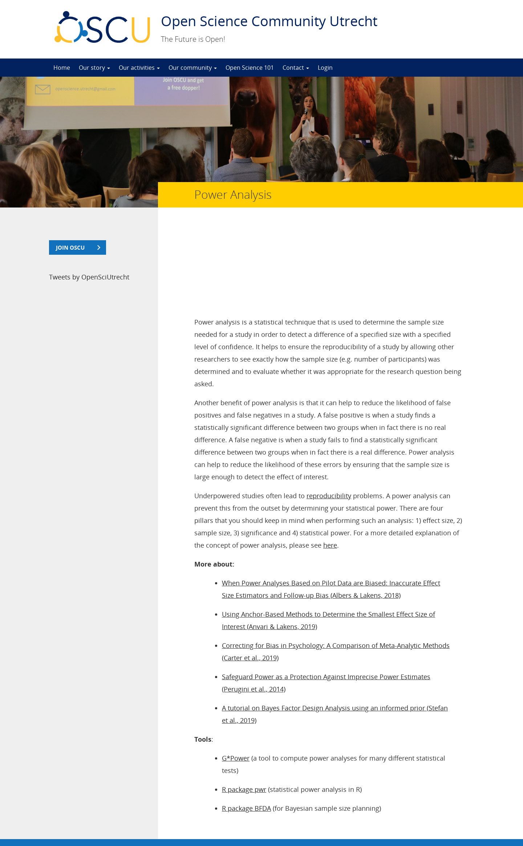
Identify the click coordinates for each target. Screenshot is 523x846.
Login (325, 68)
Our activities (139, 68)
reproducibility (329, 409)
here (330, 458)
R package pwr (244, 702)
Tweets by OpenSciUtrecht (89, 277)
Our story (94, 68)
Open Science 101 (250, 68)
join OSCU (70, 247)
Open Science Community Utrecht (269, 20)
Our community (193, 68)
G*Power (236, 671)
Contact (296, 68)
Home (61, 68)
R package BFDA (246, 721)
